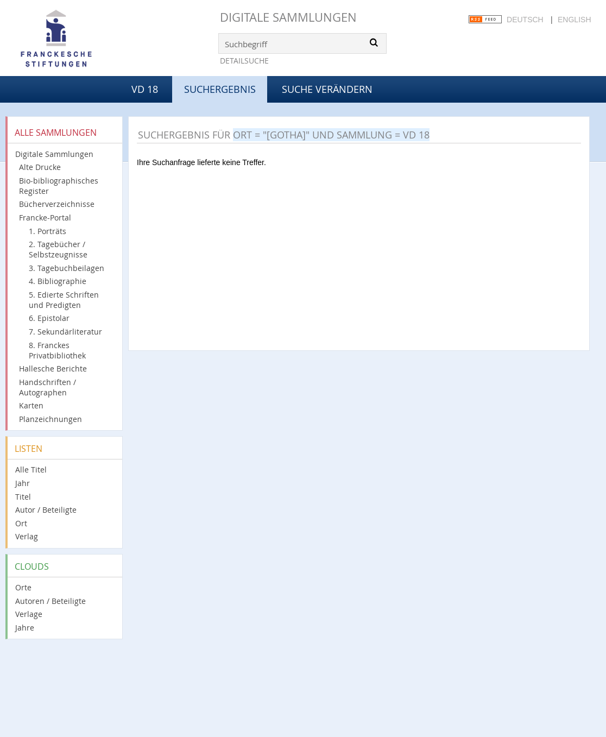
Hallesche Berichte (53, 368)
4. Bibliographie (57, 281)
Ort (21, 523)
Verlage (28, 614)
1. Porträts (47, 231)
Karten (31, 405)
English (574, 19)
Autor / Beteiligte (46, 510)
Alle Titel (31, 469)
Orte (23, 587)
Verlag (26, 536)
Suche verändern (327, 89)
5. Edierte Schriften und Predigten (64, 299)
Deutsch (525, 19)
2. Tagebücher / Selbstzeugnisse (58, 249)
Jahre (24, 627)
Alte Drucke (40, 167)
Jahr (22, 483)
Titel (23, 497)
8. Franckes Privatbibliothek (57, 350)
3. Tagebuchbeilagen (66, 268)
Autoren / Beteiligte (50, 601)
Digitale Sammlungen (288, 17)
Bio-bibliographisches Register (58, 185)
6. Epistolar (49, 318)
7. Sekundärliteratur (65, 331)
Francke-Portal (45, 217)
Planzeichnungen (50, 419)
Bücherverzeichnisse (56, 204)
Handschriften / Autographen (47, 387)
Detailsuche (244, 60)
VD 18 (144, 89)
